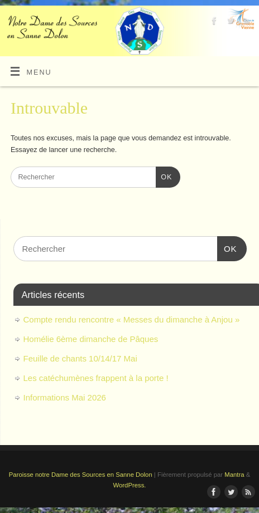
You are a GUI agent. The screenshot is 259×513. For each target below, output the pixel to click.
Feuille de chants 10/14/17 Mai (80, 358)
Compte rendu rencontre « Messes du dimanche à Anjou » (131, 319)
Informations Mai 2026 (64, 397)
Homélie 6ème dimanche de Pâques (91, 339)
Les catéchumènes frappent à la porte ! (96, 378)
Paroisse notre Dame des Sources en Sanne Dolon (80, 474)
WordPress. (129, 485)
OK (164, 176)
